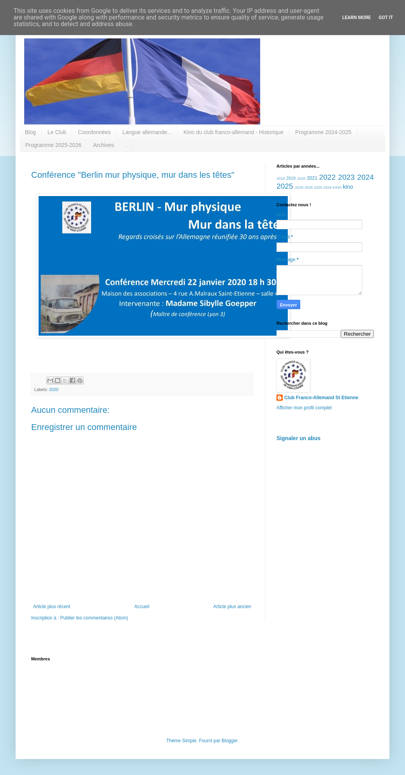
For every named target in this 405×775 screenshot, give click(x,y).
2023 (346, 177)
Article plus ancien (232, 606)
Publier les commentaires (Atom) (94, 618)
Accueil (142, 606)
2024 (365, 177)
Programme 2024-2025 (323, 132)
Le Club (57, 132)
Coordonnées (94, 132)
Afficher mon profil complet (304, 408)
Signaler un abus (298, 438)
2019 (291, 178)
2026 (318, 187)
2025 (284, 186)
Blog (30, 132)
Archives (103, 145)
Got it (386, 17)
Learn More (356, 17)
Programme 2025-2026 (53, 145)
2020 (53, 389)
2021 (312, 178)
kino (348, 187)
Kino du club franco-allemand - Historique (233, 132)
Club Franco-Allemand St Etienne (321, 397)
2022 (327, 177)
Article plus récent (51, 606)
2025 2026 (304, 187)
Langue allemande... (147, 132)
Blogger (230, 740)
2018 (280, 178)
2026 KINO (332, 187)
